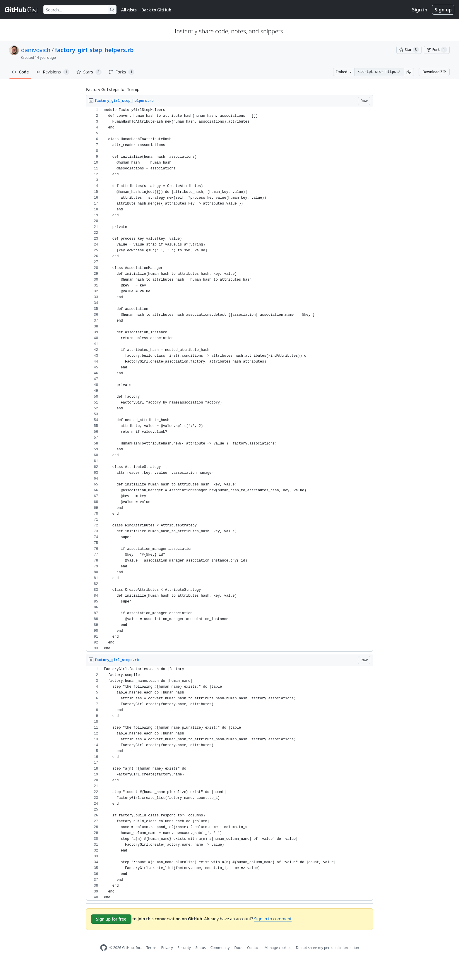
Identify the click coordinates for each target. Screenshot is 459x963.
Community (220, 947)
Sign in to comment (273, 918)
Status (201, 947)
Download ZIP (434, 71)
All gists (129, 10)
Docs (238, 947)
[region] (229, 379)
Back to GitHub (156, 10)
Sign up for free (111, 919)
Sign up (443, 9)
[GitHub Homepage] (103, 947)
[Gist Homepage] (22, 9)
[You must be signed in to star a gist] (409, 50)
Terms (151, 947)
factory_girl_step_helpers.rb (94, 50)
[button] (409, 72)
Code (20, 72)
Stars (89, 72)
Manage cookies (277, 947)
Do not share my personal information (327, 947)
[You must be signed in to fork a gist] (437, 50)
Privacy (167, 947)
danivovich (35, 50)
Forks (122, 72)
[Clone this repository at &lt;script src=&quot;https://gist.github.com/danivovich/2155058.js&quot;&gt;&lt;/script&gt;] (379, 72)
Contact (253, 947)
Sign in (419, 9)
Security (184, 947)
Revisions (52, 72)
